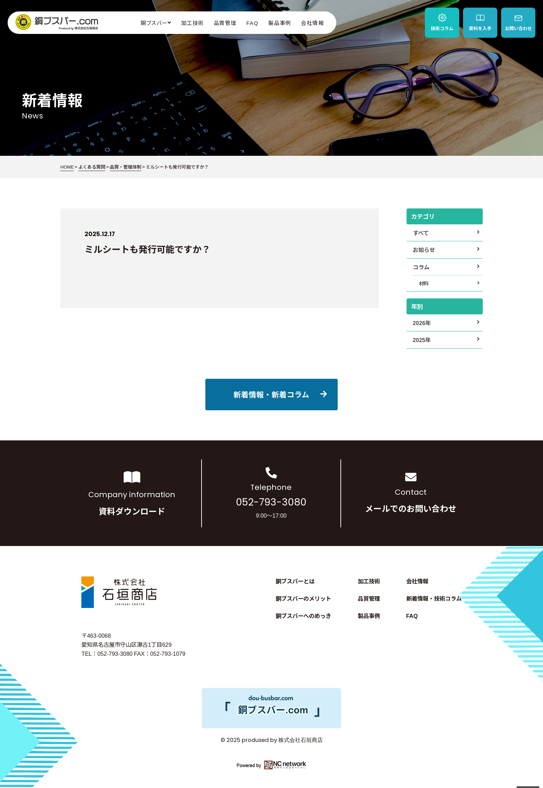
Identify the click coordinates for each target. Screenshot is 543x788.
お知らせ (424, 249)
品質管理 (225, 22)
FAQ (252, 22)
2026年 (422, 323)
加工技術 (192, 22)
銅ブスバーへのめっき (303, 615)
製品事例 (279, 22)
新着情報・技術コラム (434, 598)
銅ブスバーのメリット (303, 598)
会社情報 (312, 22)
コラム (421, 267)
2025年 (422, 339)
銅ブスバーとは (295, 581)
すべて (421, 233)
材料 (424, 283)
